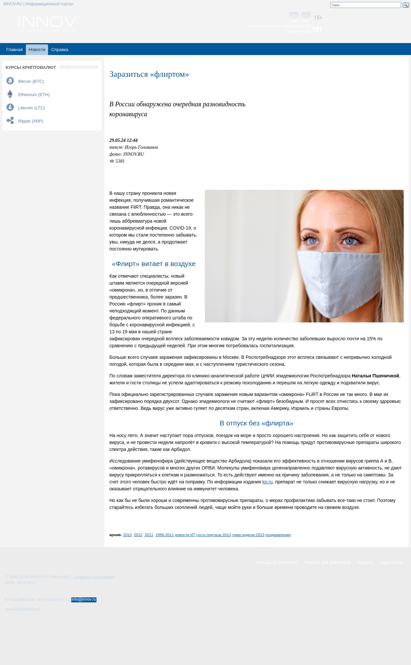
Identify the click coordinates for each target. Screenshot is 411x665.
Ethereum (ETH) (34, 94)
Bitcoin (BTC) (31, 81)
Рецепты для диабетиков (327, 562)
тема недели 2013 (248, 534)
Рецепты (366, 562)
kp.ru (267, 481)
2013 (127, 534)
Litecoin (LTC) (31, 107)
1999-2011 (164, 534)
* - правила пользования (92, 577)
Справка (59, 49)
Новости (37, 49)
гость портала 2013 (214, 534)
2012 (138, 534)
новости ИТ (185, 534)
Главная (14, 49)
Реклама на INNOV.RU (276, 562)
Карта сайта (392, 562)
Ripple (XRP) (30, 121)
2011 (149, 534)
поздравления (278, 534)
